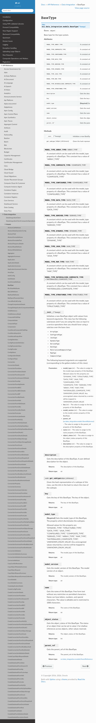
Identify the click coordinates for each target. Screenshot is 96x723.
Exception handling (9, 48)
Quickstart (6, 38)
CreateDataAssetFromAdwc (16, 663)
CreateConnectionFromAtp (16, 602)
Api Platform (8, 100)
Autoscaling (8, 135)
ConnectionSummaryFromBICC (17, 503)
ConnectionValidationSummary (17, 554)
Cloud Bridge (8, 169)
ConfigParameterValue (14, 346)
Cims (6, 166)
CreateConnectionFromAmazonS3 (18, 599)
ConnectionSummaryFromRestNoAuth (20, 547)
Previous (47, 666)
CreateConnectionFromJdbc (16, 615)
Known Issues (8, 41)
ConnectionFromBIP (14, 394)
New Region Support (10, 31)
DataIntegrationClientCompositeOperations (20, 221)
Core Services (9, 200)
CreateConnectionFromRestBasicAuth (19, 647)
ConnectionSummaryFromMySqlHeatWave (21, 522)
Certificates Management (13, 162)
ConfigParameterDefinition (16, 343)
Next (85, 666)
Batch (6, 142)
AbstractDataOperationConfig (17, 231)
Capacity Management (12, 155)
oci (18, 3)
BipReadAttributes (13, 295)
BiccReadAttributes (14, 288)
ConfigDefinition (13, 339)
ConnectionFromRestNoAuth (17, 477)
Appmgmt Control (10, 124)
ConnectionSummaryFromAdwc (17, 493)
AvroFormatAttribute (14, 282)
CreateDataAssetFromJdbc (16, 679)
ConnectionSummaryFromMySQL (18, 519)
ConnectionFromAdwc (15, 368)
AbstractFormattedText (15, 240)
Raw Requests (8, 55)
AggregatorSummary (14, 256)
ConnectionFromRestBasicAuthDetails (19, 474)
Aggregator (11, 253)
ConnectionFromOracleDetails (17, 448)
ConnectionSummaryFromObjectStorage (20, 528)
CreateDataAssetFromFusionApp (18, 672)
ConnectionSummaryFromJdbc (17, 512)
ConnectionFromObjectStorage (17, 438)
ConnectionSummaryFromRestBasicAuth (20, 544)
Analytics (7, 93)
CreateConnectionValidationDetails (18, 653)
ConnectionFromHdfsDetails (16, 403)
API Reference (7, 66)
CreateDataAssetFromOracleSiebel (18, 704)
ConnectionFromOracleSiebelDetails (19, 467)
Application (11, 259)
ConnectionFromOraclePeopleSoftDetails (20, 461)
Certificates (8, 159)
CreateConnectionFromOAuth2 (17, 627)
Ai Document (9, 79)
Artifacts (7, 128)
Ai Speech (7, 86)
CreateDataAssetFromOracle (16, 695)
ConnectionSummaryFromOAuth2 (18, 525)
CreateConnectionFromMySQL (17, 621)
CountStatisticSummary (15, 583)
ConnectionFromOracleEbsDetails (18, 454)
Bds (5, 145)
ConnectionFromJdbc (14, 407)
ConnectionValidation (14, 551)
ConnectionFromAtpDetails (16, 384)
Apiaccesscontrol (10, 104)
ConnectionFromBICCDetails (16, 391)
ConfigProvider (12, 349)
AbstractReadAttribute (15, 247)
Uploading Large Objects (11, 51)
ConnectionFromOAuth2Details (17, 435)
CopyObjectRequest (14, 570)
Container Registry (10, 197)
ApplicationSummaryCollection (17, 269)
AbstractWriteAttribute (15, 250)
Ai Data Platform (10, 76)
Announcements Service (13, 97)
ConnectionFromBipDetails (16, 397)
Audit (6, 131)
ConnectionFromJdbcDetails (16, 410)
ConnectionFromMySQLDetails (17, 423)
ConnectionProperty (14, 483)
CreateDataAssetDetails (15, 659)
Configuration (8, 20)
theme (64, 679)
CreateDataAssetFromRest (16, 707)
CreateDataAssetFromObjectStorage (19, 691)
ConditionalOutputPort (15, 336)
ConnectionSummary (14, 486)
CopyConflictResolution (15, 563)
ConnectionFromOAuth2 (15, 432)
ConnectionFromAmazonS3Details (18, 378)
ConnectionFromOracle (15, 445)
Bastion (7, 138)
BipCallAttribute (13, 291)
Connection (11, 362)
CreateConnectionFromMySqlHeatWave (20, 624)
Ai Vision (7, 90)
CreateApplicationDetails (15, 586)
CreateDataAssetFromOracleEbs (17, 698)
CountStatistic (12, 579)
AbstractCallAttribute (14, 227)
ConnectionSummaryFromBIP (17, 506)
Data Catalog (8, 207)
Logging (5, 45)
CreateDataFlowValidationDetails (18, 714)
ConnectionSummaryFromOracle (18, 531)
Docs (43, 5)
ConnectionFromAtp (14, 381)
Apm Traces (8, 121)
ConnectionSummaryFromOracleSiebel (20, 541)
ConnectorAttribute (14, 560)
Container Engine (10, 190)
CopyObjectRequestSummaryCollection (20, 576)
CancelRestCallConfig (14, 301)
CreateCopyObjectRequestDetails (18, 656)
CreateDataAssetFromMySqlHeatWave (19, 688)
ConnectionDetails (13, 365)
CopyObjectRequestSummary (17, 573)
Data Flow (8, 211)
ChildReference (12, 311)
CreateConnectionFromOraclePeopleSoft (20, 640)
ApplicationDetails (13, 263)
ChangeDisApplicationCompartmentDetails (21, 307)
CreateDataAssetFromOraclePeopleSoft (20, 701)
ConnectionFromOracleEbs (16, 451)
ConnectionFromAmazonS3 (16, 375)
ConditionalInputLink (14, 333)
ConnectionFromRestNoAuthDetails (19, 480)
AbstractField (12, 234)
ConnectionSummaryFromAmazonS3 (19, 496)
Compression (12, 327)
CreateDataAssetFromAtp (15, 669)
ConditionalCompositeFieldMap (17, 330)
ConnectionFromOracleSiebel (17, 464)
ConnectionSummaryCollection (17, 490)
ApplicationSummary (14, 266)
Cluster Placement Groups (13, 180)
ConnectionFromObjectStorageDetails (19, 442)
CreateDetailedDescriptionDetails (18, 717)
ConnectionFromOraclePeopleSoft (18, 458)
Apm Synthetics (10, 117)
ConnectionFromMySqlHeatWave (18, 426)
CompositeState (13, 320)
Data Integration (9, 214)
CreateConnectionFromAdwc (17, 595)
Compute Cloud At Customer (14, 183)
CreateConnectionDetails (15, 592)
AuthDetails (11, 279)
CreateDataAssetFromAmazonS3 (18, 666)
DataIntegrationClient (13, 218)
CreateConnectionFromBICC (16, 605)
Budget (6, 152)
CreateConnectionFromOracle (17, 634)
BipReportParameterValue (16, 298)
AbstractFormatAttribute (15, 237)
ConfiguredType (13, 359)
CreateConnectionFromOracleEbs (18, 637)
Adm (5, 72)
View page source (82, 8)
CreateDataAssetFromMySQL (17, 685)
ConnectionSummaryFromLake (17, 515)
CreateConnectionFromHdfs (16, 611)
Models (8, 224)
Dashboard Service (11, 204)
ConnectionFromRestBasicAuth (17, 470)
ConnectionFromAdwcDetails (17, 371)
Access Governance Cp (12, 69)
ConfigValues (12, 352)
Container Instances (11, 194)
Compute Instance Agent (13, 187)
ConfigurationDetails (14, 355)
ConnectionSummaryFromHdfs (17, 509)
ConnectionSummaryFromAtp (17, 499)
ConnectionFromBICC (14, 387)
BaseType (10, 285)
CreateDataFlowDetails (15, 711)
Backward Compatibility (11, 34)
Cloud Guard (8, 173)
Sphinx (52, 679)
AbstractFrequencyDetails (16, 243)
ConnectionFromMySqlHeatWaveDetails (20, 429)
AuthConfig (11, 275)
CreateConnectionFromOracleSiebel (19, 643)
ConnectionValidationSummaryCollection (20, 557)
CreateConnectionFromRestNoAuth (19, 650)
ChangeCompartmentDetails (16, 304)
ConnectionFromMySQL (15, 419)
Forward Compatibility (11, 27)
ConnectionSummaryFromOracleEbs (19, 535)
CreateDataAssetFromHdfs (16, 675)
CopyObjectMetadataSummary (17, 567)
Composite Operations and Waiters (15, 58)
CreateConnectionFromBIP (16, 608)
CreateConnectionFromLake (16, 618)
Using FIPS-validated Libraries (13, 24)
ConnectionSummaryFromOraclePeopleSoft (21, 538)
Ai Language (8, 83)
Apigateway (8, 107)
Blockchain (8, 149)
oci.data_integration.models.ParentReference (76, 659)
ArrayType (11, 272)
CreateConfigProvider (14, 589)
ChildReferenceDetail (14, 314)
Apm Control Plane (11, 114)
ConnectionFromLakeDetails (16, 416)
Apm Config (8, 111)
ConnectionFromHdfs (14, 400)
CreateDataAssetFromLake (16, 682)
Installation (7, 17)
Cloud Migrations (10, 176)
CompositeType (12, 323)
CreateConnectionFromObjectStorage (19, 631)
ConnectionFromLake (14, 413)
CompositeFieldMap (14, 317)
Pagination (6, 62)
